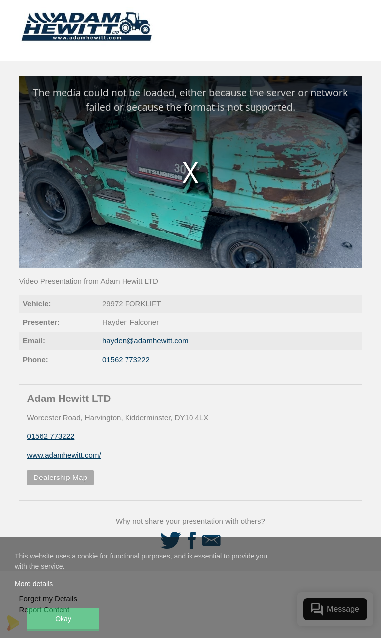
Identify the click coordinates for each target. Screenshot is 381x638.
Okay (63, 619)
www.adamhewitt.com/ (64, 455)
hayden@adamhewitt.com (145, 340)
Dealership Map (60, 477)
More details (34, 584)
